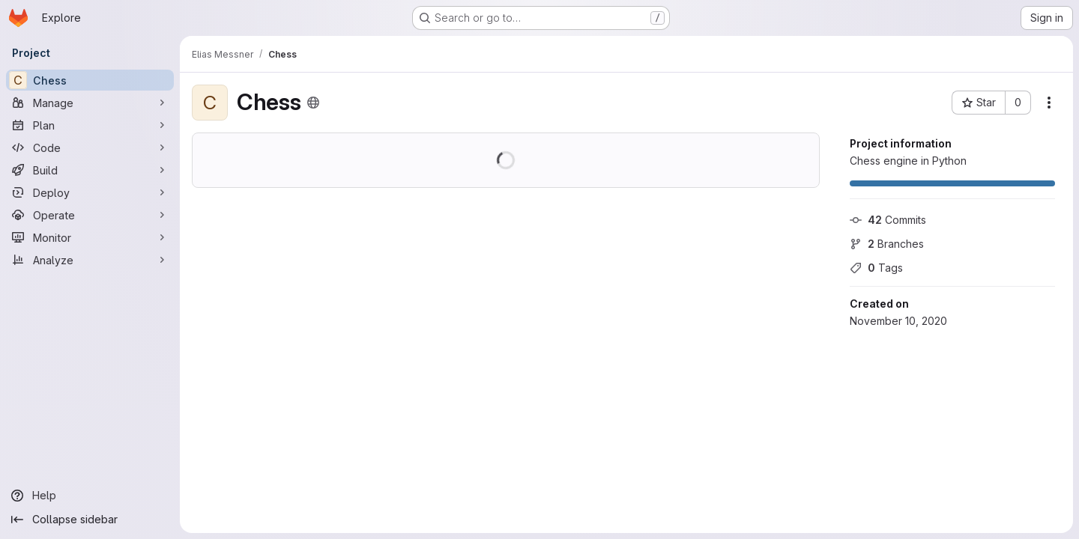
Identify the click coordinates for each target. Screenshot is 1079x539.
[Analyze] (90, 259)
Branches (887, 243)
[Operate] (90, 214)
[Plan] (90, 125)
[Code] (90, 147)
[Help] (90, 495)
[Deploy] (90, 192)
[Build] (90, 169)
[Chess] (90, 80)
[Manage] (90, 102)
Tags (876, 267)
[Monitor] (90, 237)
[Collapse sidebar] (90, 519)
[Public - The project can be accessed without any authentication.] (313, 103)
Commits (888, 219)
